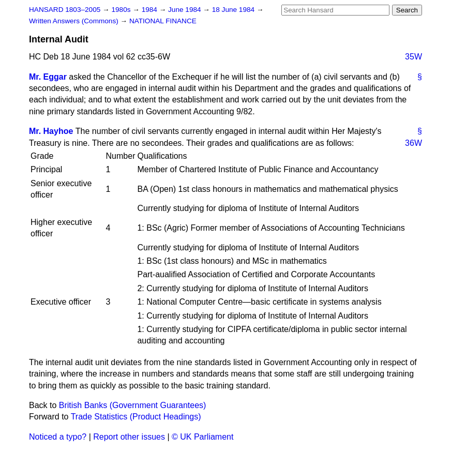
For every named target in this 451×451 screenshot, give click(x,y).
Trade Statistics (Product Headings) (136, 416)
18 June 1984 (234, 9)
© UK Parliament (202, 436)
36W (413, 143)
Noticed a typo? (57, 436)
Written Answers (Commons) (75, 21)
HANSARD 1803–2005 (64, 9)
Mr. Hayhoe (51, 131)
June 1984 (185, 9)
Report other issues (129, 436)
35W (413, 56)
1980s (121, 9)
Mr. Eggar (48, 76)
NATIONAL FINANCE (163, 21)
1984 (150, 9)
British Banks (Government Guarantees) (132, 405)
